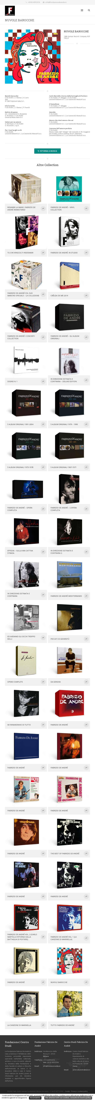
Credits (67, 1091)
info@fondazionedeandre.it (55, 2)
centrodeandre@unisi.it (81, 1070)
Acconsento (35, 1098)
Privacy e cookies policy (79, 1091)
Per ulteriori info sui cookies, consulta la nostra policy (68, 1098)
